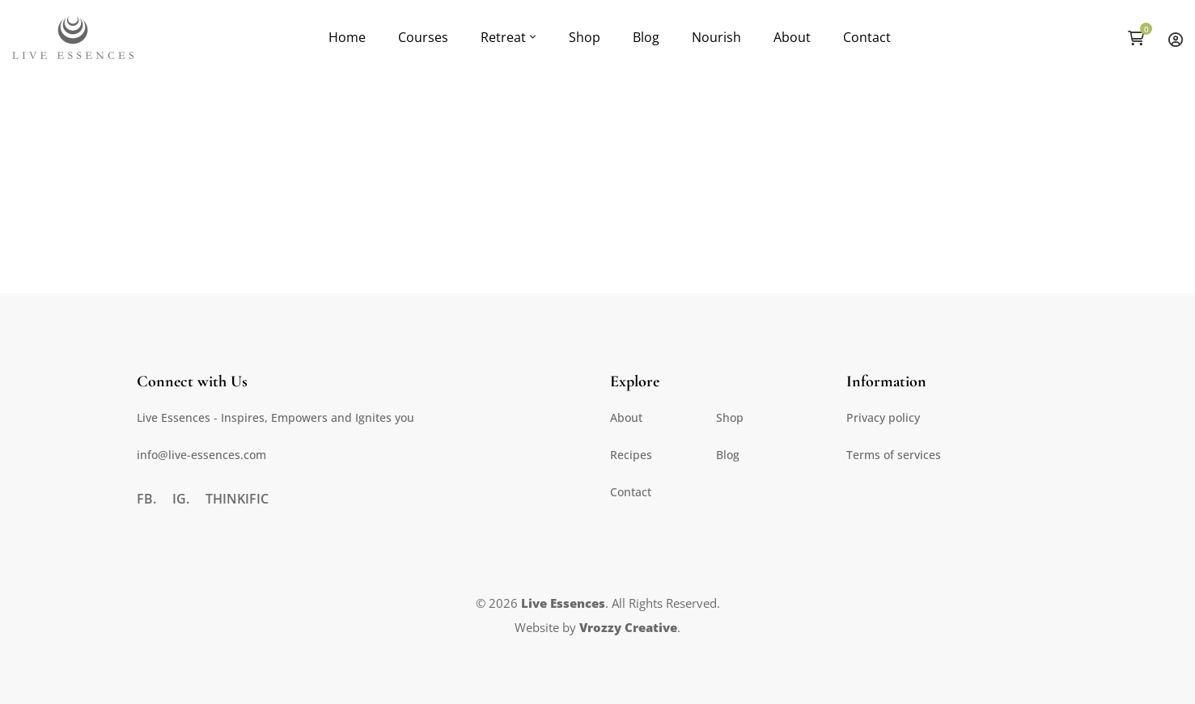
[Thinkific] (237, 498)
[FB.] (146, 498)
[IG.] (180, 498)
